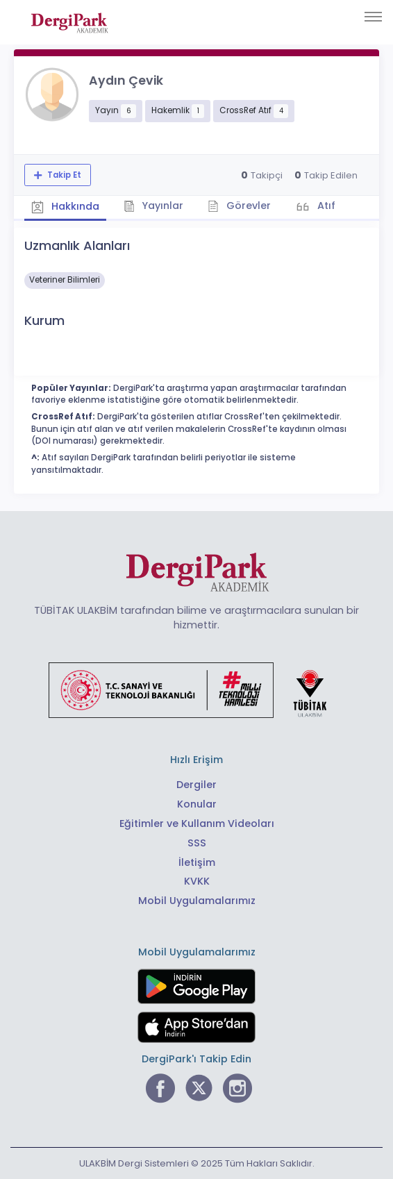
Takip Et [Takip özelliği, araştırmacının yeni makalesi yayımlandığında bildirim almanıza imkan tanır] (63, 175)
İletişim (196, 862)
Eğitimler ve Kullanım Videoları (196, 823)
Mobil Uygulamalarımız (197, 901)
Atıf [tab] (325, 205)
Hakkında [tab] (65, 207)
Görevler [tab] (239, 205)
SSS (196, 843)
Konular (197, 804)
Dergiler (196, 785)
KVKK (197, 881)
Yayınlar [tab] (154, 205)
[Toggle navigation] (373, 16)
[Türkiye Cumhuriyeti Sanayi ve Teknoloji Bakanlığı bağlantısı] (196, 689)
